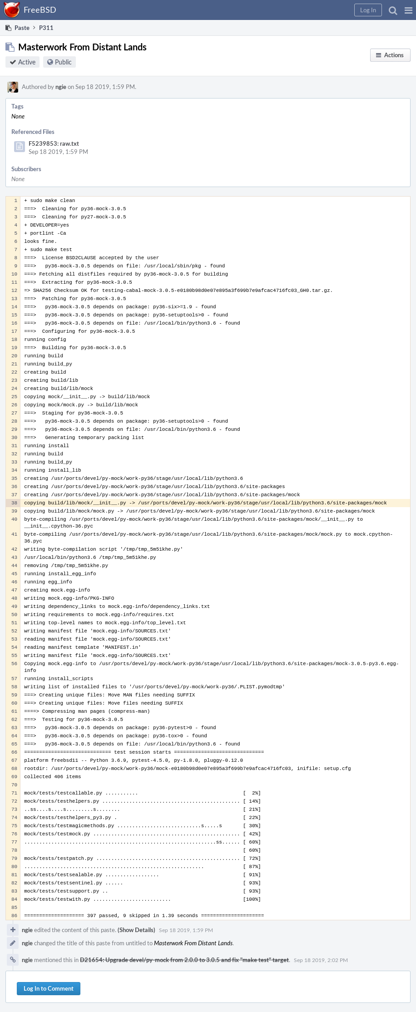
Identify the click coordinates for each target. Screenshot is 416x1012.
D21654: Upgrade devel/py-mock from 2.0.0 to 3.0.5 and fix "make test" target (184, 960)
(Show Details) (136, 930)
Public (63, 62)
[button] (408, 10)
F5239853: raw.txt (54, 143)
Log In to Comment (49, 988)
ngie (60, 87)
